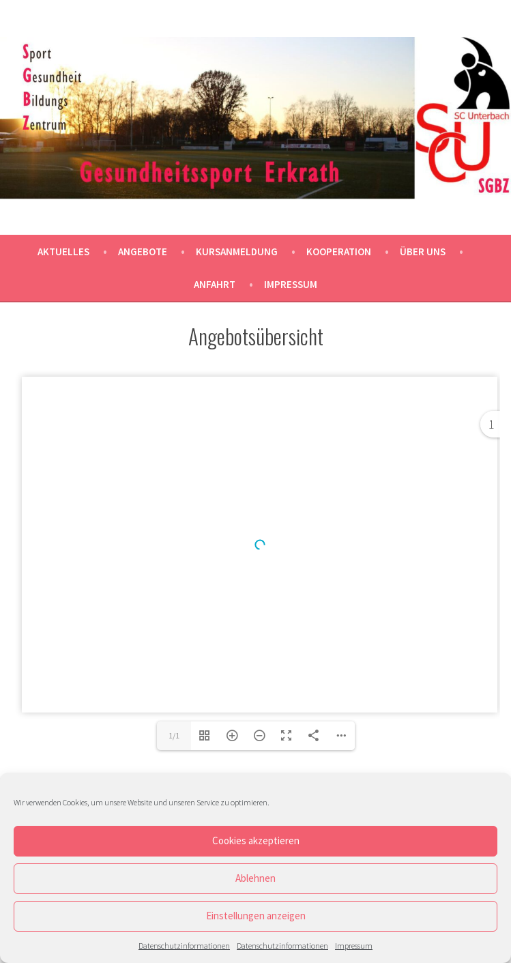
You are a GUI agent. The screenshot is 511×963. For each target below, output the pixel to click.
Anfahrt (214, 284)
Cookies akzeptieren (256, 840)
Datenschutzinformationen (184, 945)
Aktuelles (63, 251)
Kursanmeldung (237, 251)
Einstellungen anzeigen (256, 915)
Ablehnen (255, 878)
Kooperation (338, 251)
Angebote (142, 251)
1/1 (174, 735)
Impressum (354, 945)
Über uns (423, 251)
